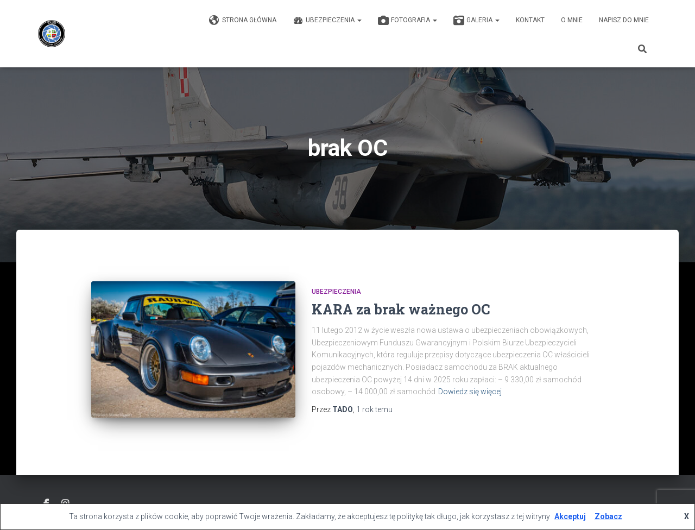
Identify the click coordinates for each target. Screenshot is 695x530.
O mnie (572, 20)
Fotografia (407, 20)
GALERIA (476, 20)
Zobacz (608, 516)
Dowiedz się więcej (470, 391)
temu (374, 409)
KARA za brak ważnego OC (401, 309)
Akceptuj (570, 516)
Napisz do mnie (624, 20)
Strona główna (242, 20)
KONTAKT (530, 20)
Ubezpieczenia (327, 20)
